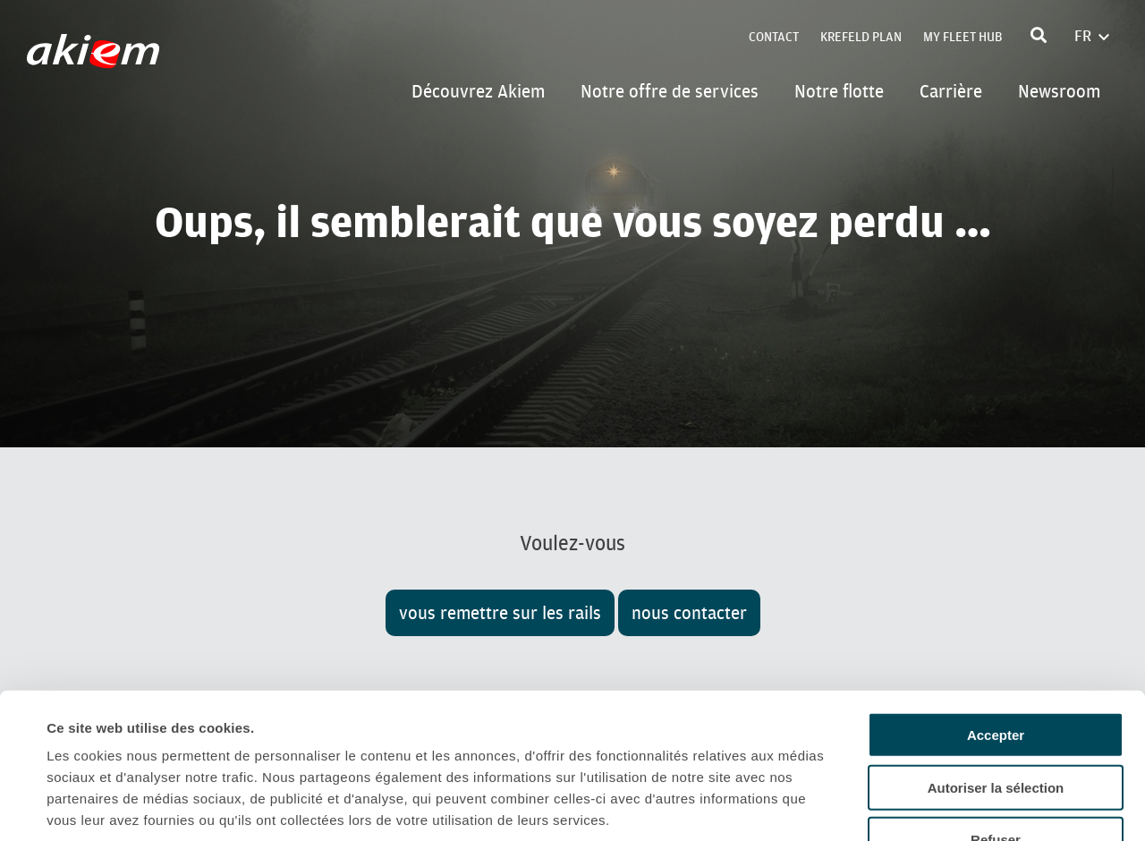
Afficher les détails (797, 805)
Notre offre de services (670, 91)
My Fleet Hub (962, 37)
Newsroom (1059, 91)
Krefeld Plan (861, 37)
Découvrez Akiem (478, 91)
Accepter (995, 605)
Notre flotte (839, 91)
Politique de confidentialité (138, 733)
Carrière (951, 91)
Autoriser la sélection (996, 658)
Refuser (996, 710)
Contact (774, 37)
